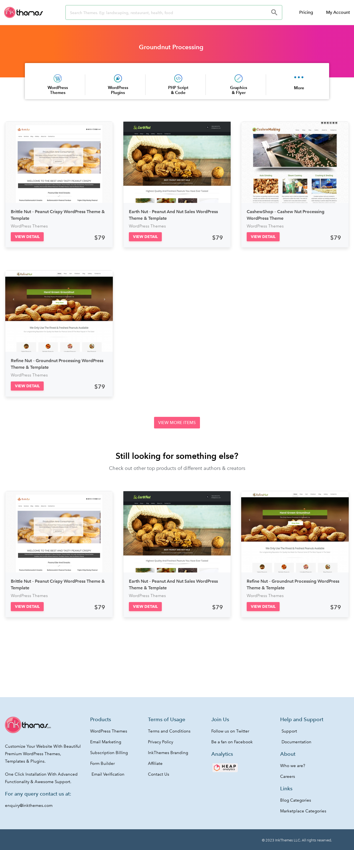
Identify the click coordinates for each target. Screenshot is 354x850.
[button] (27, 236)
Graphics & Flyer (238, 90)
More (299, 87)
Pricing (306, 12)
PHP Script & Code (178, 90)
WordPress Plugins (118, 90)
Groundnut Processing (171, 47)
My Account (338, 12)
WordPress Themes (58, 90)
